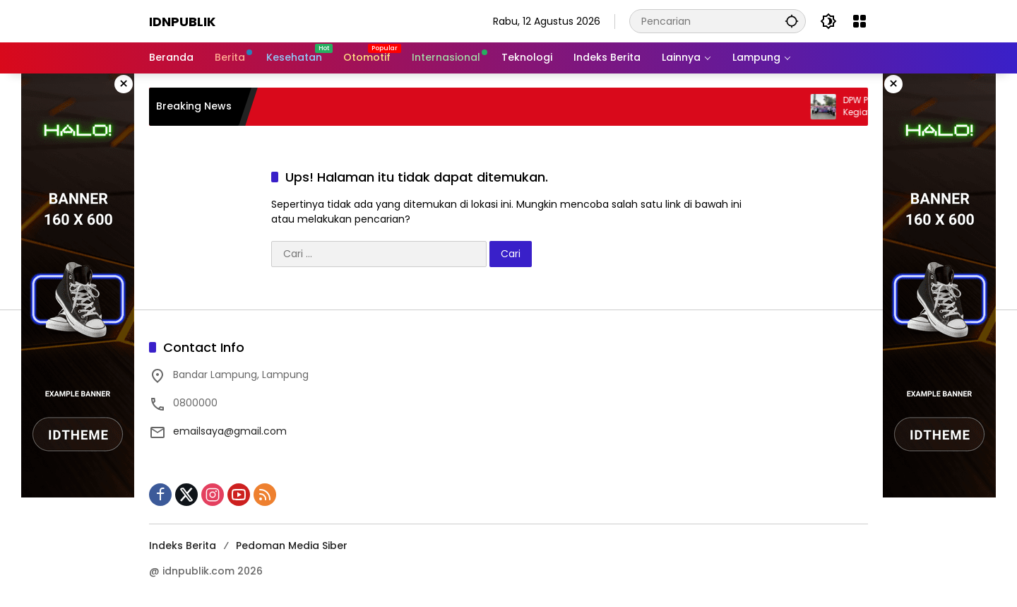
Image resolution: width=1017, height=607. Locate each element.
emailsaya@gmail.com (230, 431)
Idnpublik (182, 21)
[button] (792, 21)
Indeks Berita (182, 545)
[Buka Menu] (859, 21)
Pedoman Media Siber (291, 545)
